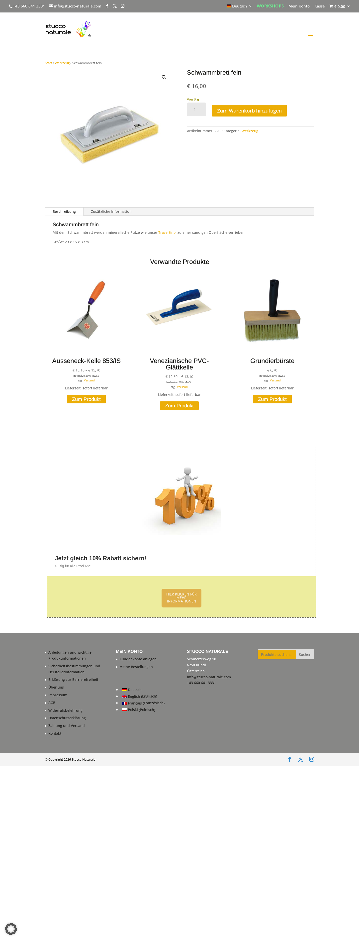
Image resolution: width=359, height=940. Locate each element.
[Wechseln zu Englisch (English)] (143, 696)
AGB (51, 702)
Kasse (319, 6)
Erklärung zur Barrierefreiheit (73, 679)
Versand (89, 380)
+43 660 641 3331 (29, 5)
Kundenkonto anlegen (138, 659)
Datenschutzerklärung (67, 717)
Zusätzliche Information (111, 211)
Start (48, 63)
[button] (164, 77)
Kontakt (54, 733)
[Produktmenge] (196, 110)
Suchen (305, 654)
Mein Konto (299, 6)
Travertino (167, 232)
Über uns (56, 687)
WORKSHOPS (270, 6)
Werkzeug (62, 63)
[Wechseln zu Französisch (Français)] (143, 703)
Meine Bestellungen (136, 666)
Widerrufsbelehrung (65, 710)
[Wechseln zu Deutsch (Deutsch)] (143, 690)
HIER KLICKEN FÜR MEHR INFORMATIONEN (181, 597)
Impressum (57, 695)
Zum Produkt (86, 399)
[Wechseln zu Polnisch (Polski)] (143, 709)
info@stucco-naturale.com (209, 677)
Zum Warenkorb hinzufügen (249, 110)
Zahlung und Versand (66, 725)
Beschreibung (64, 211)
